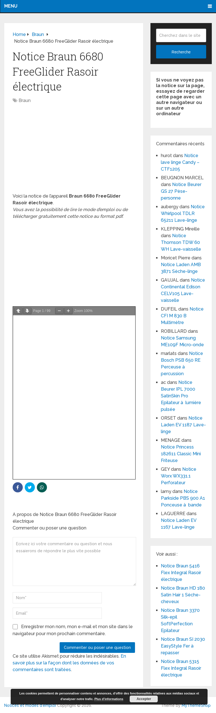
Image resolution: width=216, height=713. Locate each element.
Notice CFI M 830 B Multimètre (182, 315)
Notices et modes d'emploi (30, 705)
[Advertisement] (74, 151)
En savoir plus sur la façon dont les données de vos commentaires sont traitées (69, 662)
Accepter (144, 699)
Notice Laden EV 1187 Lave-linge (183, 424)
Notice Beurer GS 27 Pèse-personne (181, 191)
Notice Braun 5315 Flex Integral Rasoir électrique (181, 668)
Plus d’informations (108, 699)
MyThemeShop (196, 705)
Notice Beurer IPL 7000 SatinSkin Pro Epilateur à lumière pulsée (181, 396)
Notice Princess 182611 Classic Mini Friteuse (181, 453)
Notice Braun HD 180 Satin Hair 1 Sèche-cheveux (183, 594)
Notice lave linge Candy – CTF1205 (180, 162)
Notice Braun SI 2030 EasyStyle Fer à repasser (183, 646)
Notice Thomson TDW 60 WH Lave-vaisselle (181, 242)
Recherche (181, 52)
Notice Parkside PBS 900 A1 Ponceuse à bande (183, 498)
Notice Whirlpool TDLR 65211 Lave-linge (183, 213)
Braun (25, 100)
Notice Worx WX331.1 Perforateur (178, 476)
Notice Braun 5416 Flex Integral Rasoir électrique (181, 572)
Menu (10, 6)
